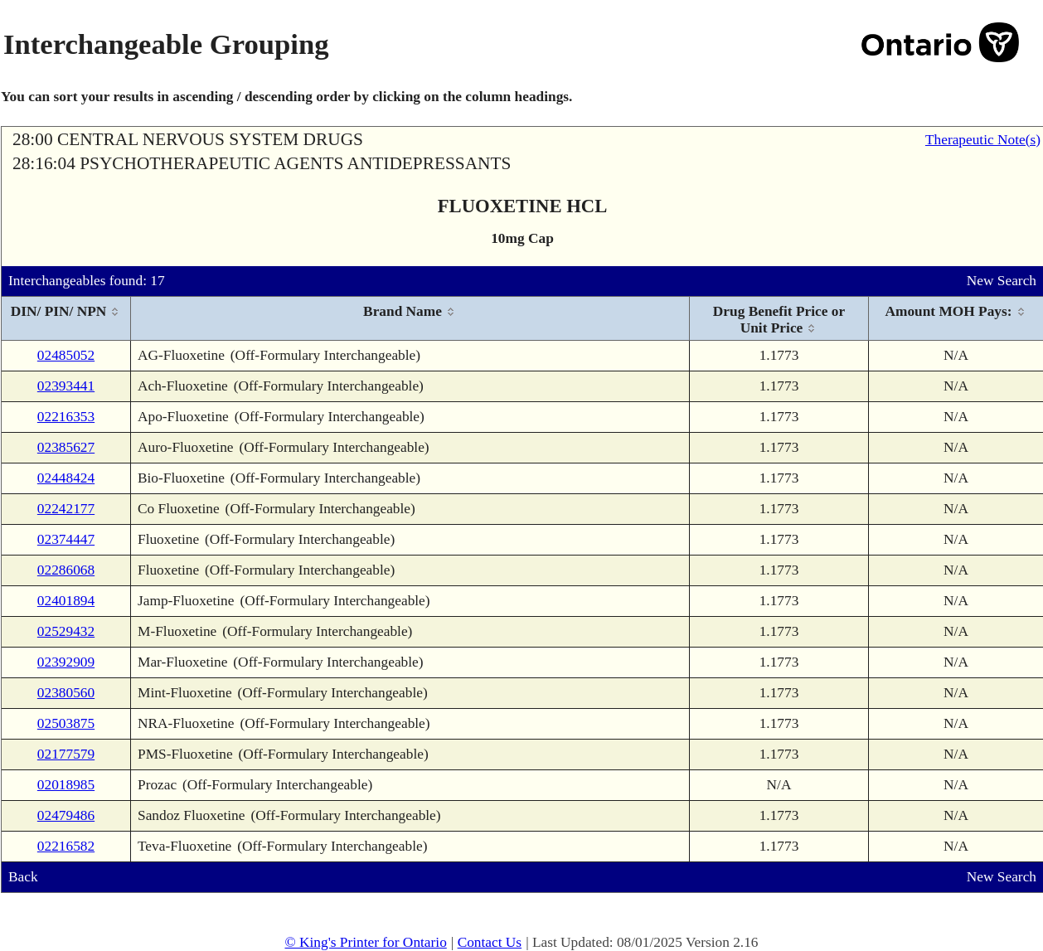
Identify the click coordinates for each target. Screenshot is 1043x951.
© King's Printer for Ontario (365, 942)
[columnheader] (66, 319)
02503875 (66, 723)
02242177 (66, 509)
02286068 (66, 570)
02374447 (66, 539)
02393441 (66, 386)
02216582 (66, 846)
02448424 (66, 478)
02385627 (66, 447)
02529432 (66, 631)
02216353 (66, 417)
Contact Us (490, 942)
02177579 (66, 754)
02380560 (66, 693)
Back (23, 877)
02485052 (66, 355)
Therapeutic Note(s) (983, 140)
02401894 (66, 601)
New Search (1001, 281)
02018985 (66, 785)
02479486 (66, 815)
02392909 (66, 662)
